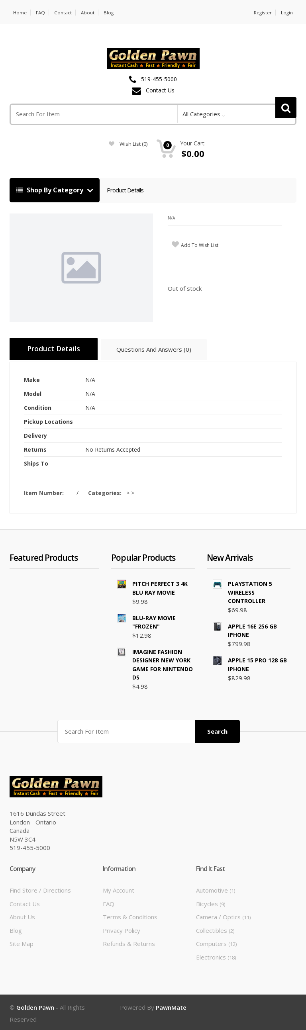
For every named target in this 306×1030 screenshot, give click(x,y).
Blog (110, 13)
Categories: (106, 491)
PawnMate (171, 1005)
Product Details (125, 190)
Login (286, 13)
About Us (22, 915)
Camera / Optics (223, 915)
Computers (216, 942)
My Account (118, 888)
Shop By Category (50, 190)
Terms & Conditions (130, 915)
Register (262, 13)
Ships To (36, 462)
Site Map (21, 942)
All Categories (201, 114)
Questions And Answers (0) (159, 350)
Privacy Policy (121, 928)
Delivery (35, 434)
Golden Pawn (35, 1005)
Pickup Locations (48, 420)
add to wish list (199, 245)
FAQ (41, 13)
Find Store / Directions (40, 888)
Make (32, 378)
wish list (128, 143)
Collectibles (215, 928)
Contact (64, 13)
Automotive (215, 888)
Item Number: (45, 491)
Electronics (216, 955)
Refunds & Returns (129, 942)
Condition (37, 406)
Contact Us (160, 90)
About (89, 13)
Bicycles (210, 902)
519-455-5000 (159, 79)
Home (20, 13)
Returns (35, 448)
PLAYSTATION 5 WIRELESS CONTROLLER (250, 591)
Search (217, 729)
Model (32, 392)
